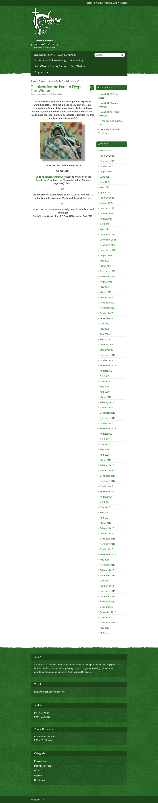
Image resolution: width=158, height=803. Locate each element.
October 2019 (106, 360)
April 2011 (105, 632)
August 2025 (106, 171)
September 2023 (108, 240)
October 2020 (106, 313)
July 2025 (104, 177)
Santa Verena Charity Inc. (49, 67)
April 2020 (105, 334)
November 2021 (107, 276)
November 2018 (107, 418)
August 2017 (106, 497)
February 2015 (107, 570)
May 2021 (104, 287)
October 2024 (106, 213)
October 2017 (106, 486)
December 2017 (107, 476)
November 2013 (107, 591)
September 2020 (108, 318)
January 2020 (106, 350)
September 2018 (108, 428)
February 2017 (107, 528)
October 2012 (106, 607)
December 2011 (107, 622)
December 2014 (107, 575)
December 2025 (107, 161)
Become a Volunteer (95, 3)
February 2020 (107, 344)
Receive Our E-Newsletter (116, 3)
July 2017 (104, 502)
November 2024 (107, 208)
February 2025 (107, 198)
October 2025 (106, 166)
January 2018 (106, 470)
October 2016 (106, 549)
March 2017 (105, 523)
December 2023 (107, 234)
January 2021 (106, 297)
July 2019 (104, 376)
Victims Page (76, 60)
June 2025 (105, 182)
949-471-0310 (73, 194)
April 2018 (105, 455)
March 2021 (105, 292)
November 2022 (107, 250)
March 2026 (105, 150)
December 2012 (107, 596)
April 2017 (105, 518)
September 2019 (108, 365)
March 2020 (105, 339)
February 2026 (107, 156)
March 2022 (105, 266)
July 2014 (104, 580)
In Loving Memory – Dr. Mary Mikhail (55, 54)
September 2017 (108, 491)
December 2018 (107, 413)
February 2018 (107, 465)
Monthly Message (42, 766)
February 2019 (107, 402)
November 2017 (107, 481)
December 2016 (107, 538)
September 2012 (108, 612)
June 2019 (105, 381)
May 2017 (104, 512)
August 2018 (106, 434)
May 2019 (104, 386)
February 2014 (107, 586)
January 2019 (106, 407)
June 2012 (105, 617)
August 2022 (106, 255)
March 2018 (105, 460)
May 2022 (104, 260)
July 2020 (104, 323)
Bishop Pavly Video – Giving (50, 60)
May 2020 (104, 329)
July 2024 (104, 224)
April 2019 (105, 392)
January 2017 (106, 533)
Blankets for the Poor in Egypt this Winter (56, 89)
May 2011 (104, 628)
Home (33, 81)
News (37, 770)
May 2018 (104, 449)
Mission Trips (40, 761)
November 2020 (107, 308)
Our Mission (78, 66)
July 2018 (104, 439)
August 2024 (106, 219)
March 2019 (105, 397)
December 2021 (107, 271)
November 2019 (107, 355)
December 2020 (107, 302)
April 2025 (105, 192)
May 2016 (104, 559)
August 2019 (106, 371)
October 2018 (106, 423)
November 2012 (107, 601)
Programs (40, 73)
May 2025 (104, 187)
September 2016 (108, 554)
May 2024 (104, 229)
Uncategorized (41, 780)
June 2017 (105, 507)
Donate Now (42, 180)
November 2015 (107, 565)
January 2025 (106, 203)
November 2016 (107, 544)
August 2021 (106, 281)
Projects (42, 81)
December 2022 (107, 245)
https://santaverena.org (54, 177)
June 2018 (105, 444)
